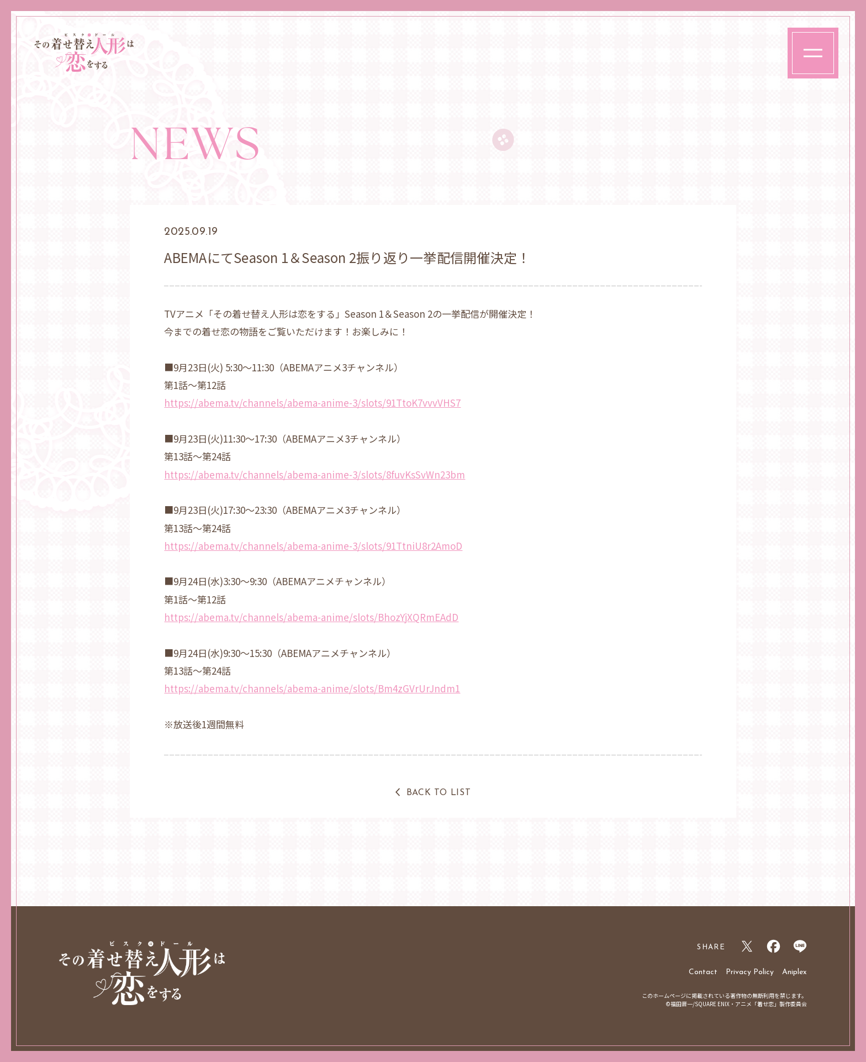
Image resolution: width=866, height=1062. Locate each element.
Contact (703, 972)
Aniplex (794, 972)
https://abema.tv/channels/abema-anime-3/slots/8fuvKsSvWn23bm (314, 474)
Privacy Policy (750, 972)
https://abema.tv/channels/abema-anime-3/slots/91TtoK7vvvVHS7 (312, 402)
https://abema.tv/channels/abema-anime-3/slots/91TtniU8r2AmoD (313, 546)
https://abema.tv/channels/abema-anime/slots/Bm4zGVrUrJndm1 (312, 688)
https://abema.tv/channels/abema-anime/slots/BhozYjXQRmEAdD (311, 617)
